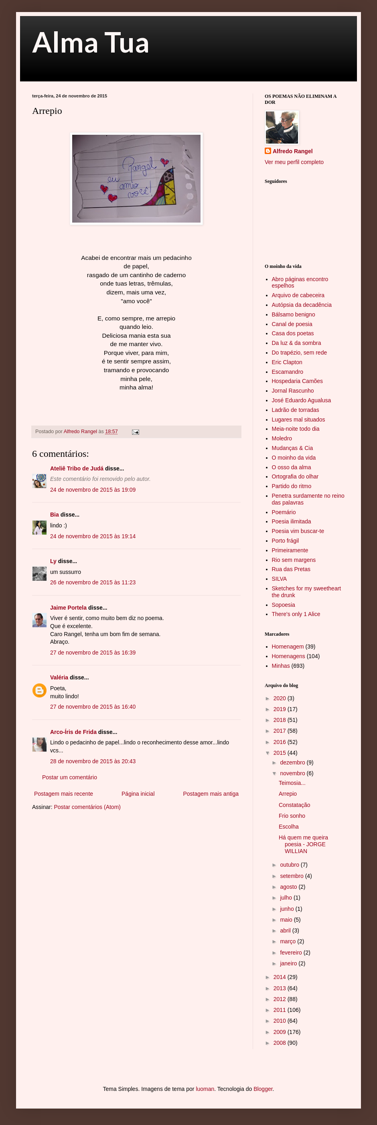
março (288, 941)
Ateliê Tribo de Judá (76, 468)
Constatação (294, 805)
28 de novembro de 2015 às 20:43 (93, 761)
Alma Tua (91, 42)
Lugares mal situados (298, 419)
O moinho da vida (294, 457)
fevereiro (291, 952)
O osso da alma (291, 467)
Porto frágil (285, 540)
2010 (281, 1021)
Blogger (262, 1089)
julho (286, 897)
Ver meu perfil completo (294, 162)
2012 (281, 999)
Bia (54, 514)
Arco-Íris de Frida (73, 732)
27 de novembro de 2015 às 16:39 (93, 652)
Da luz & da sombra (296, 343)
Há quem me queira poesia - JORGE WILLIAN (303, 844)
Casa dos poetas (293, 333)
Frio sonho (292, 816)
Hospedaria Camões (297, 381)
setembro (292, 876)
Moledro (282, 438)
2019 (281, 709)
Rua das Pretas (291, 569)
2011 (281, 1010)
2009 (281, 1032)
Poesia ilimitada (291, 521)
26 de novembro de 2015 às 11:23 (93, 582)
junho (287, 909)
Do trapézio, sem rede (299, 352)
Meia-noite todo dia (296, 429)
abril (286, 930)
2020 (281, 698)
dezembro (293, 762)
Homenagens (288, 656)
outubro (290, 864)
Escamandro (288, 372)
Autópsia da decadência (302, 305)
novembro (293, 773)
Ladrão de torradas (295, 410)
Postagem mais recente (63, 794)
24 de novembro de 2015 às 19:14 (93, 536)
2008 (281, 1043)
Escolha (289, 826)
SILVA (279, 579)
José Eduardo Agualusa (301, 400)
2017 (281, 731)
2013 (281, 988)
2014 (281, 977)
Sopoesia (283, 605)
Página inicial (138, 794)
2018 (281, 720)
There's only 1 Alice (296, 614)
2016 (281, 742)
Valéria (59, 677)
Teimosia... (292, 783)
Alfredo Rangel (293, 151)
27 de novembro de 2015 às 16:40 (93, 706)
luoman (205, 1089)
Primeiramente (290, 550)
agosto (289, 887)
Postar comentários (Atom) (87, 807)
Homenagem (288, 646)
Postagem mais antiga (211, 794)
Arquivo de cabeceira (298, 295)
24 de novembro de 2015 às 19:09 (93, 489)
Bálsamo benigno (293, 314)
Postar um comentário (69, 777)
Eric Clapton (287, 362)
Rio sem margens (294, 560)
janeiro (289, 963)
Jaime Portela (68, 607)
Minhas (281, 666)
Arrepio (288, 794)
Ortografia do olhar (295, 476)
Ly (53, 561)
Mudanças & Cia (292, 448)
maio (287, 919)
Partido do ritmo (292, 486)
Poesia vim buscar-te (298, 531)
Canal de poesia (292, 324)
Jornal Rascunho (293, 390)
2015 (281, 753)
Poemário (284, 512)
